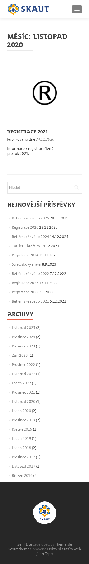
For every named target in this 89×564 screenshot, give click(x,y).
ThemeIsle (63, 544)
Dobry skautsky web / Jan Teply (58, 551)
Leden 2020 (21, 410)
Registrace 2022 (25, 292)
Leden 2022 (21, 383)
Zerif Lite (25, 544)
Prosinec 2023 (23, 346)
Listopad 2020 (23, 401)
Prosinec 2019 (23, 420)
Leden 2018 (21, 447)
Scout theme (19, 548)
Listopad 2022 (23, 373)
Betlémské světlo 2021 (30, 301)
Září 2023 (20, 355)
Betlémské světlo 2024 (30, 236)
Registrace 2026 (25, 227)
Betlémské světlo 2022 (30, 273)
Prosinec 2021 (23, 392)
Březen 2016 (22, 475)
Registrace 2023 (25, 282)
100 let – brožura (26, 245)
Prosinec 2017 (23, 457)
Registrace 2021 (27, 131)
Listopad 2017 (23, 466)
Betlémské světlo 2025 (30, 218)
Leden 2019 (21, 438)
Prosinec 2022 (23, 364)
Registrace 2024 (25, 255)
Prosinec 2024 (23, 336)
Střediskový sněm (26, 264)
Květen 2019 (22, 429)
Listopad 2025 (23, 327)
